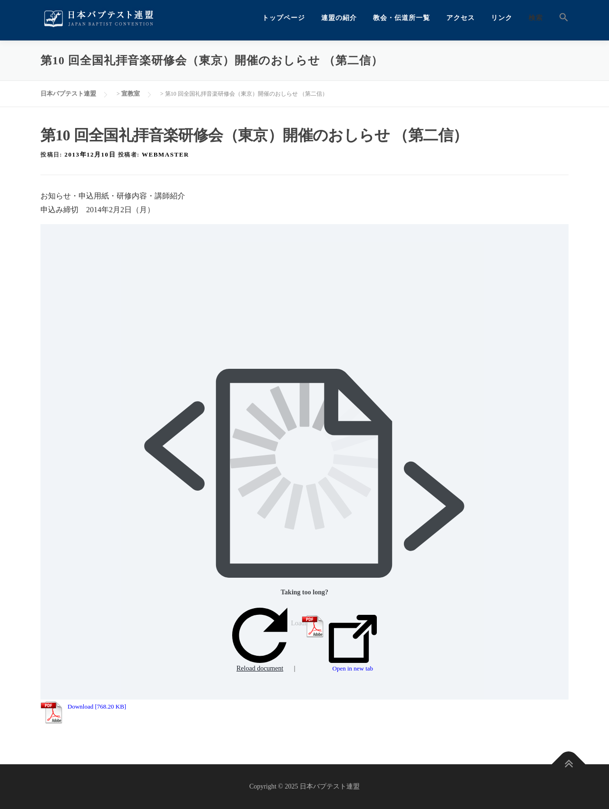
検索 (536, 17)
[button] (560, 17)
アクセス (460, 17)
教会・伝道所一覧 (401, 17)
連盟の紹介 (339, 17)
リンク (501, 17)
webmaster (165, 154)
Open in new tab (353, 643)
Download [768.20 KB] (97, 706)
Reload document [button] (259, 640)
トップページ (283, 17)
